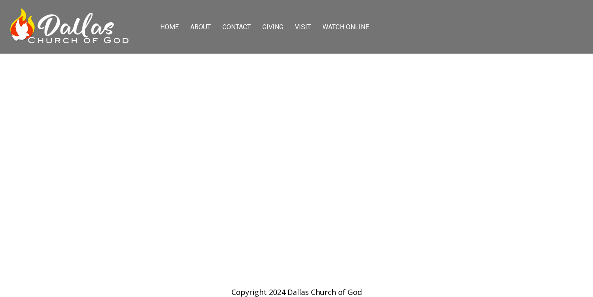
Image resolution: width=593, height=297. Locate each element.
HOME (169, 27)
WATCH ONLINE (345, 27)
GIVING (272, 27)
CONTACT (236, 27)
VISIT (303, 27)
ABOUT (200, 27)
